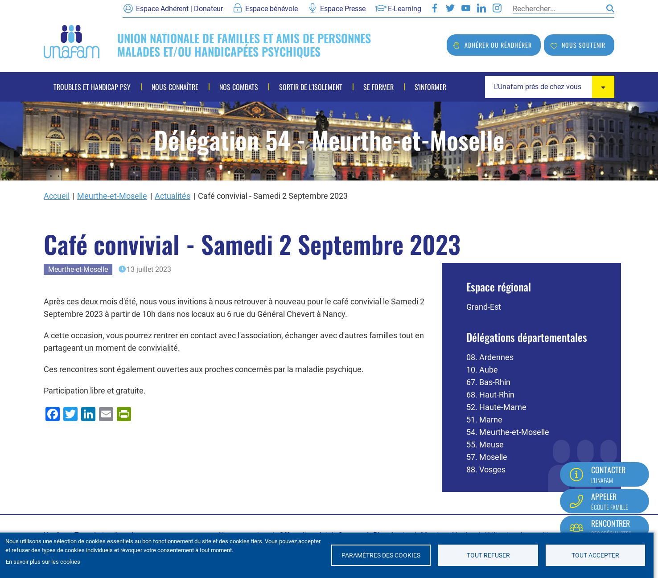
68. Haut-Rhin (490, 394)
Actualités (172, 196)
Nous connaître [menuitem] (175, 87)
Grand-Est (483, 307)
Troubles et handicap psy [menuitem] (92, 87)
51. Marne (484, 419)
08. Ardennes (490, 357)
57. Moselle (486, 457)
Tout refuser (488, 555)
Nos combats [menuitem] (238, 87)
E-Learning (404, 8)
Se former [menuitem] (378, 87)
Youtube (465, 8)
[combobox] (549, 87)
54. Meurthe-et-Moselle (507, 432)
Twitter (450, 8)
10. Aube (482, 369)
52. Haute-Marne (496, 407)
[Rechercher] (557, 8)
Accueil (57, 196)
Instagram (497, 8)
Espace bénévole (271, 8)
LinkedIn (481, 8)
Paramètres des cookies (380, 555)
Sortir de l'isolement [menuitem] (310, 87)
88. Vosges (486, 469)
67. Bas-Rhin (488, 382)
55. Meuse (485, 444)
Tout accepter (595, 555)
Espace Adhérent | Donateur (179, 8)
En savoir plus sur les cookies (43, 561)
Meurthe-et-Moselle (112, 196)
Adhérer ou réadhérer (498, 44)
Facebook (434, 8)
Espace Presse (343, 8)
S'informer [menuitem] (430, 87)
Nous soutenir (583, 44)
